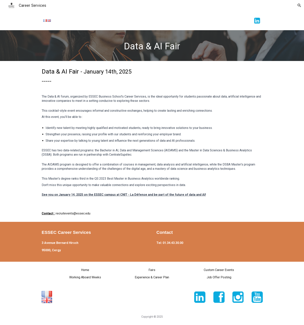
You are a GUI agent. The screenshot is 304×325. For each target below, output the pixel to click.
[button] (299, 5)
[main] (152, 45)
